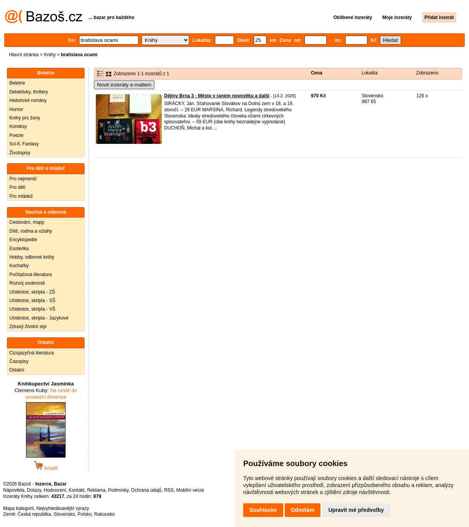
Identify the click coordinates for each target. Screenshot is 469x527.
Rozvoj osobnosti (27, 283)
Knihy (49, 54)
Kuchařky (19, 265)
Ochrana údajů (146, 490)
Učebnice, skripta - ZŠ (32, 292)
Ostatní (16, 370)
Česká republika (34, 514)
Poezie (16, 135)
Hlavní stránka (24, 54)
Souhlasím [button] (263, 510)
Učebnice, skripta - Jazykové (39, 318)
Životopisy (19, 153)
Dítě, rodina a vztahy (30, 231)
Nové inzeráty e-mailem (124, 85)
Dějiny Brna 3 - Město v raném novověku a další (216, 95)
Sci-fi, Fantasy (24, 144)
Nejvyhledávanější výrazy (62, 508)
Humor (16, 109)
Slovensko (64, 514)
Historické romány (28, 100)
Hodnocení (55, 490)
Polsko (85, 514)
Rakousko (104, 514)
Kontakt (77, 490)
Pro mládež (21, 196)
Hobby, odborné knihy (31, 257)
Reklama (96, 490)
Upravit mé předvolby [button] (356, 510)
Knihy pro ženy (24, 118)
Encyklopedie (23, 239)
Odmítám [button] (303, 510)
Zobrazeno (427, 73)
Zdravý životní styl (28, 326)
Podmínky (118, 490)
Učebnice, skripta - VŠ (32, 309)
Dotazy (34, 490)
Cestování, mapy (26, 222)
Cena (316, 73)
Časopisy (18, 361)
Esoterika (19, 248)
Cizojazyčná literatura (31, 353)
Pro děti (17, 187)
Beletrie (17, 83)
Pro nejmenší (23, 178)
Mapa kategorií (18, 508)
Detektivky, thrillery (28, 92)
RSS (169, 490)
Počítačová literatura (30, 274)
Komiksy (18, 126)
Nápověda (13, 490)
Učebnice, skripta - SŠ (32, 300)
